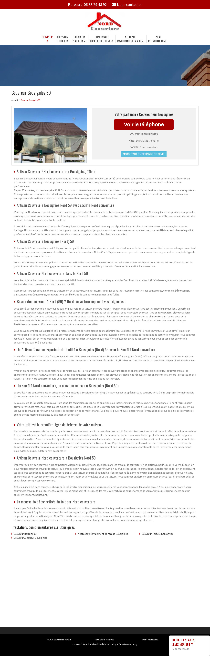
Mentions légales (150, 639)
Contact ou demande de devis (143, 154)
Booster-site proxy (128, 644)
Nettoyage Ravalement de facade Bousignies (103, 533)
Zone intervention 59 (157, 39)
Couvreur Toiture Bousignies (157, 533)
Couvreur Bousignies (25, 533)
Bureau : (87, 4)
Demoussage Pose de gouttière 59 (101, 39)
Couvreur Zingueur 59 (79, 39)
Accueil (14, 100)
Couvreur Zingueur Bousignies (30, 537)
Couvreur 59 (47, 39)
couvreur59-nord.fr (62, 639)
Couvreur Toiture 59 (63, 39)
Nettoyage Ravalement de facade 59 (130, 39)
